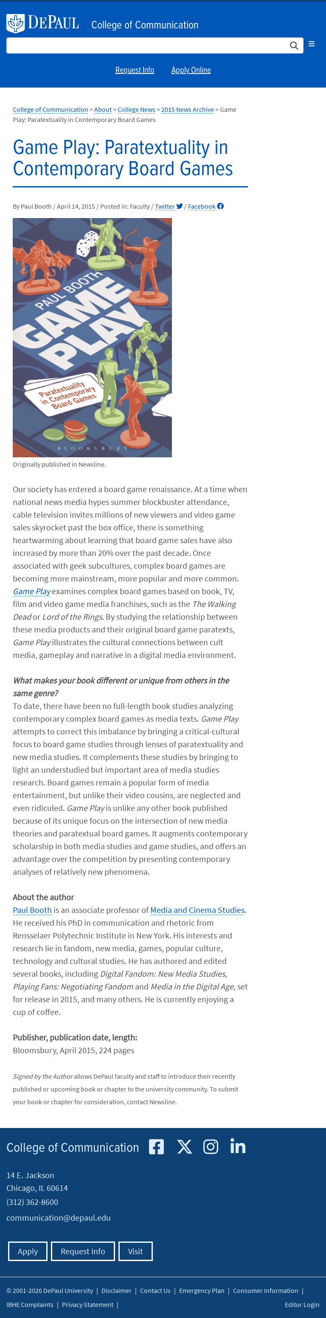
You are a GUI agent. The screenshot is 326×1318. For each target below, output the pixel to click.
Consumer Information (265, 1290)
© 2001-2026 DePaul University (49, 1290)
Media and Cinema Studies (197, 909)
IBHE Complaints (29, 1304)
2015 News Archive (187, 109)
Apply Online (191, 70)
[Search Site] (155, 45)
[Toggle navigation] (312, 43)
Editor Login (302, 1304)
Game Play (31, 591)
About (103, 109)
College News (136, 109)
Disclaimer (116, 1290)
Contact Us (155, 1290)
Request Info (135, 70)
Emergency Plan (202, 1290)
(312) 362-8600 (32, 1201)
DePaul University (46, 24)
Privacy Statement (87, 1304)
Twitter (169, 206)
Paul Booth (32, 909)
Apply (28, 1251)
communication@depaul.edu (58, 1217)
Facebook (206, 206)
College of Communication (145, 25)
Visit (135, 1251)
